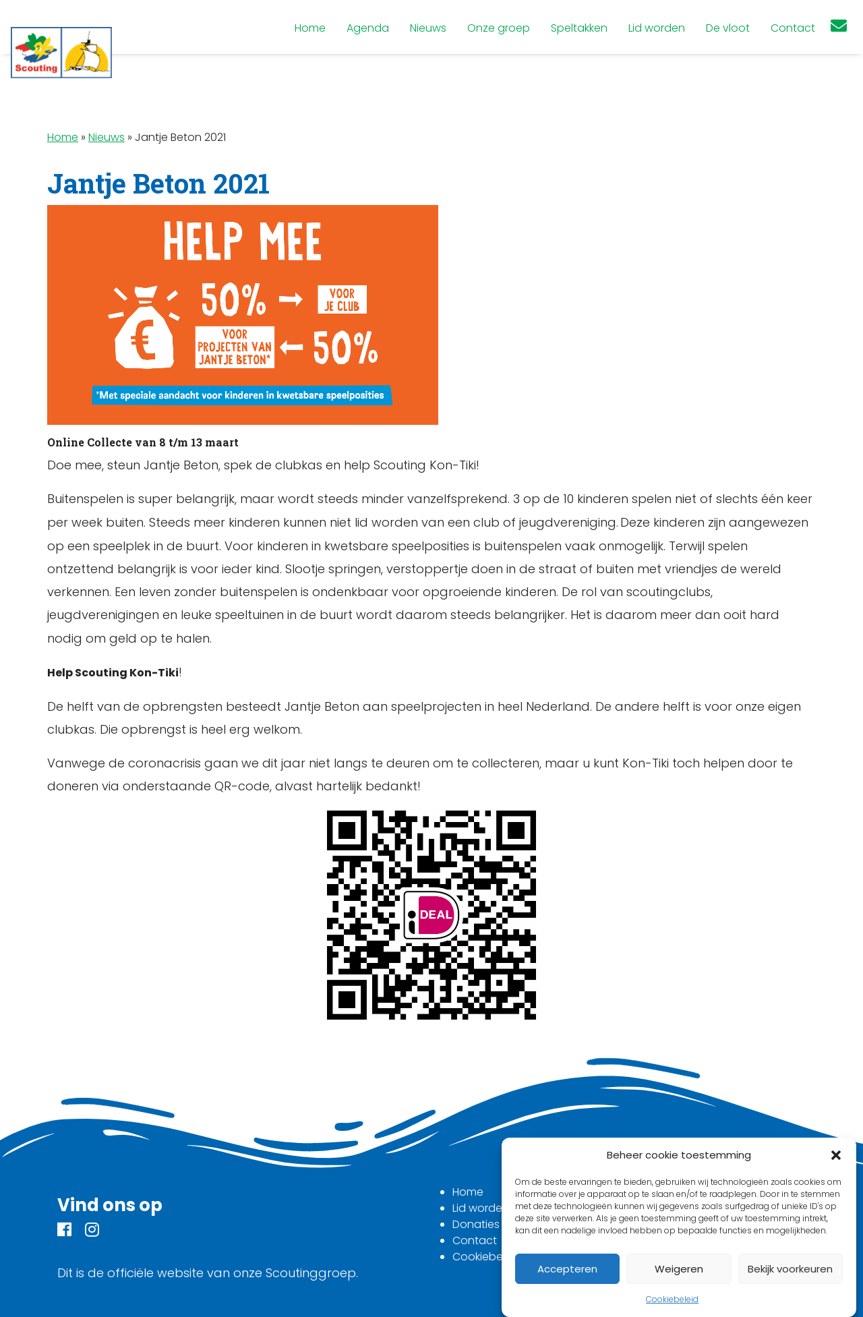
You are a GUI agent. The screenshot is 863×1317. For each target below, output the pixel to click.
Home (62, 137)
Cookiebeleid (672, 1299)
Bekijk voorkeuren (790, 1269)
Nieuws (106, 137)
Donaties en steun (500, 1224)
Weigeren (679, 1269)
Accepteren (567, 1269)
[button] (836, 1155)
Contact (474, 1240)
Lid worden (480, 1208)
